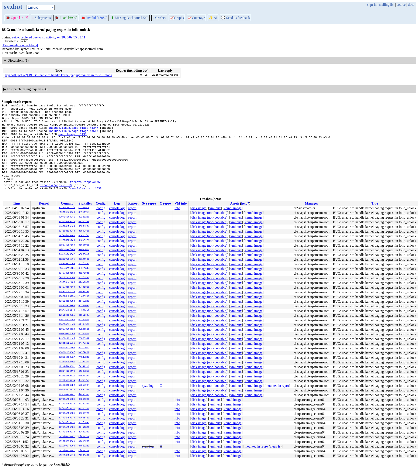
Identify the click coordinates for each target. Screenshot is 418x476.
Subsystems (41, 18)
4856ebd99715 (67, 310)
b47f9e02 (84, 343)
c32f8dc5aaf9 (67, 455)
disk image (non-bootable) (209, 213)
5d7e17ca (84, 212)
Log (117, 203)
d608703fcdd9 (67, 324)
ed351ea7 (84, 305)
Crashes (159, 18)
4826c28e (84, 217)
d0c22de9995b (67, 296)
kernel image (232, 208)
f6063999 (84, 338)
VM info (181, 203)
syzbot (13, 6)
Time (16, 203)
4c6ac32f (84, 389)
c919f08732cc (67, 436)
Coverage (196, 18)
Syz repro (149, 203)
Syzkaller (85, 203)
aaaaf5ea (84, 259)
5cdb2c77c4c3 (67, 319)
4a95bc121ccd (67, 338)
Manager (311, 203)
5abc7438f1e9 (67, 245)
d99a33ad (84, 394)
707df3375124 (67, 380)
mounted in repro (277, 385)
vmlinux (215, 208)
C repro (165, 203)
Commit (67, 203)
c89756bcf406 (67, 282)
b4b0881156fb (67, 389)
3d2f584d (84, 263)
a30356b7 (84, 249)
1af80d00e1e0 (67, 235)
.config (100, 208)
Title (374, 203)
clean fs (275, 446)
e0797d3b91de (67, 273)
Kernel (44, 203)
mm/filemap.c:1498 (72, 140)
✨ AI (213, 18)
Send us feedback (235, 18)
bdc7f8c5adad (67, 226)
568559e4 (84, 385)
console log (117, 208)
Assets (234, 203)
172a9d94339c (67, 361)
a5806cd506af (67, 352)
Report (133, 203)
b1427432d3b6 (67, 305)
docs (411, 4)
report (132, 208)
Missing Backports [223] (130, 18)
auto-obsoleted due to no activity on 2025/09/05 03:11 (48, 37)
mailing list (386, 4)
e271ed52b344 (67, 231)
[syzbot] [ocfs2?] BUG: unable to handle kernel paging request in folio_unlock (58, 75)
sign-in (371, 4)
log (151, 385)
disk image (198, 208)
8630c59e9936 (67, 221)
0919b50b (84, 319)
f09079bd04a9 (67, 212)
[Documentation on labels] (20, 45)
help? (245, 203)
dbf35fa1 (84, 380)
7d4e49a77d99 (67, 263)
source (401, 4)
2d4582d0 (84, 296)
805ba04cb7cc (67, 394)
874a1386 (84, 282)
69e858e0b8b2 (67, 385)
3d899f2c (84, 231)
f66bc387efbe (67, 268)
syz (144, 385)
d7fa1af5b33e (67, 399)
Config (101, 203)
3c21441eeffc (67, 371)
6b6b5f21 (84, 235)
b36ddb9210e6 (67, 343)
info (177, 208)
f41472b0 (84, 357)
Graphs (177, 18)
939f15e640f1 (67, 217)
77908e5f (84, 455)
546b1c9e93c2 (67, 254)
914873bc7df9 (67, 287)
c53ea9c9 (84, 207)
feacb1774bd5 (67, 277)
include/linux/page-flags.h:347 (73, 133)
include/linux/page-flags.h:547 (73, 136)
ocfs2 (24, 41)
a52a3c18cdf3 (67, 207)
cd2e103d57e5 (67, 259)
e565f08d (84, 245)
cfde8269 (84, 371)
